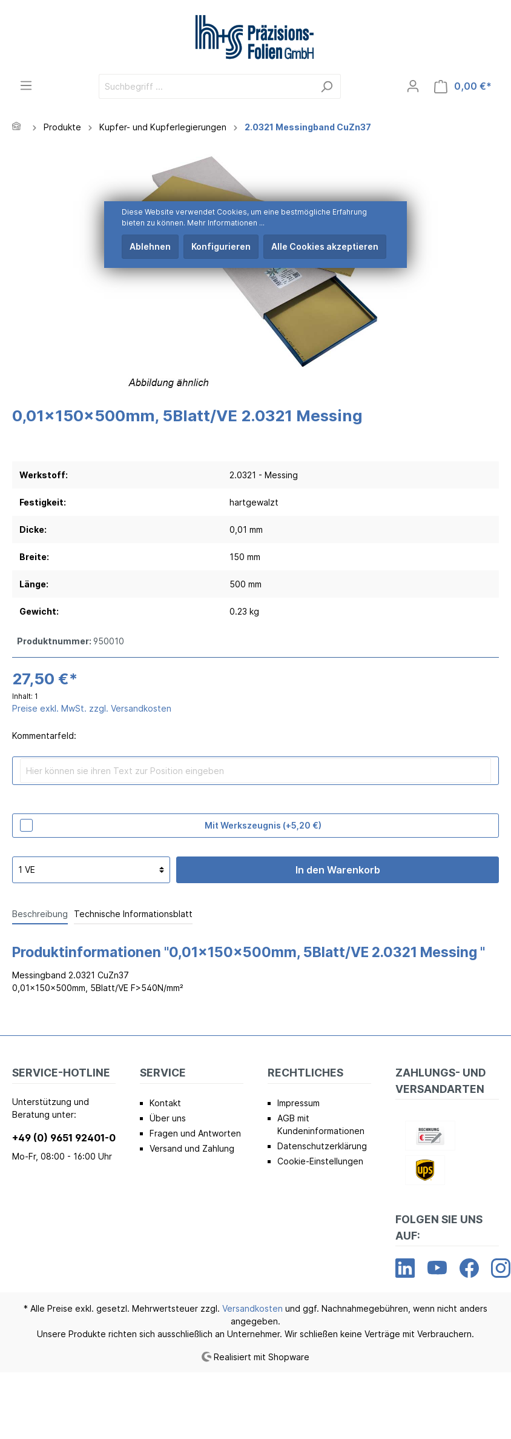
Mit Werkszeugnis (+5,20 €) (263, 825)
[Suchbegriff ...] (206, 86)
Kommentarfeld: (44, 735)
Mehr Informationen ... (226, 222)
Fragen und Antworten (195, 1133)
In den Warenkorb (337, 870)
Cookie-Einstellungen (320, 1161)
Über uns (168, 1118)
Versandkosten (252, 1308)
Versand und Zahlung (192, 1148)
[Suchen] (326, 86)
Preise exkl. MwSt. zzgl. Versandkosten (91, 708)
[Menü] (26, 85)
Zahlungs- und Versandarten (440, 1080)
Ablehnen (150, 246)
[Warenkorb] (463, 86)
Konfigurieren (221, 246)
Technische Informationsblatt (133, 914)
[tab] (40, 913)
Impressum (298, 1103)
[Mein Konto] (413, 86)
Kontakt (165, 1103)
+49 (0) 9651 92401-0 (64, 1138)
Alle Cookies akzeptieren (324, 246)
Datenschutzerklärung (322, 1146)
